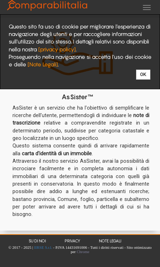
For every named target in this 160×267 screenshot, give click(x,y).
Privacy (72, 240)
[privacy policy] (57, 49)
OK (143, 74)
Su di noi (37, 240)
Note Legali (110, 240)
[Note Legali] (43, 64)
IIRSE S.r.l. (43, 247)
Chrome (83, 252)
